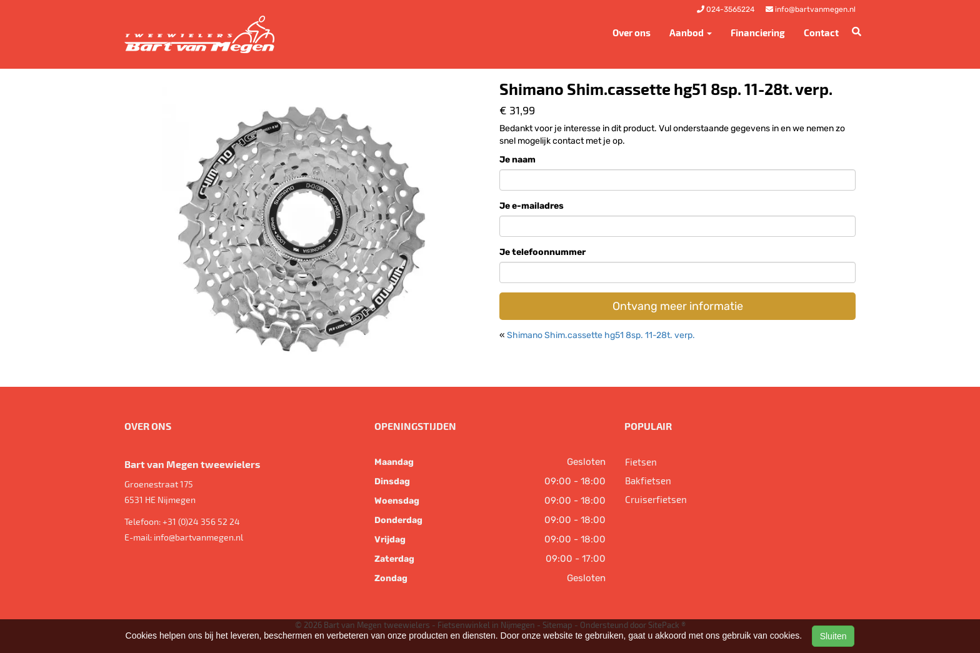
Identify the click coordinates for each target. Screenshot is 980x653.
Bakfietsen (648, 480)
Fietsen (641, 461)
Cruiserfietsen (656, 499)
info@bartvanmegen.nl (198, 537)
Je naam (517, 159)
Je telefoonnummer (542, 252)
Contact (821, 32)
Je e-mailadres (531, 206)
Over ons (631, 32)
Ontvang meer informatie (677, 306)
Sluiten (833, 636)
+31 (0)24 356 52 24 (201, 521)
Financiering (758, 32)
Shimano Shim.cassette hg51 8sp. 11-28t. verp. (601, 335)
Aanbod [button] (690, 32)
